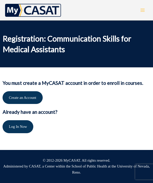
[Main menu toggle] (142, 10)
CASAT (34, 166)
